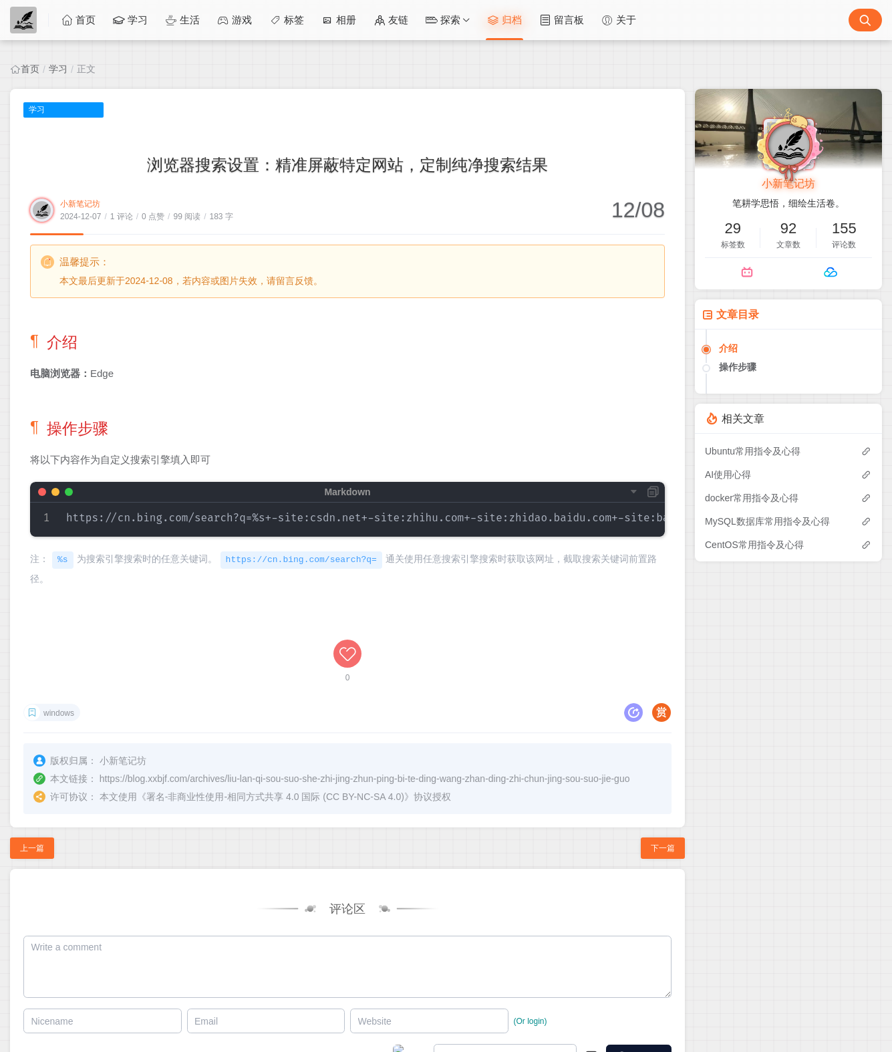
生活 (182, 20)
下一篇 (663, 848)
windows (58, 713)
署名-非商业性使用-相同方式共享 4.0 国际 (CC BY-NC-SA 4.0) (275, 796)
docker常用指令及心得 (751, 498)
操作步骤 (737, 367)
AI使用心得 (728, 474)
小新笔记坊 (80, 204)
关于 (618, 20)
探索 (443, 20)
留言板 (561, 20)
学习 (130, 20)
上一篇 (32, 848)
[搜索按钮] (865, 20)
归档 (504, 20)
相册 (338, 20)
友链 (391, 20)
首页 (78, 20)
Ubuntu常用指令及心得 (752, 451)
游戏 (234, 20)
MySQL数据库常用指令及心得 (767, 521)
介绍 (728, 348)
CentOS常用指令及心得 (754, 544)
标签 (286, 20)
